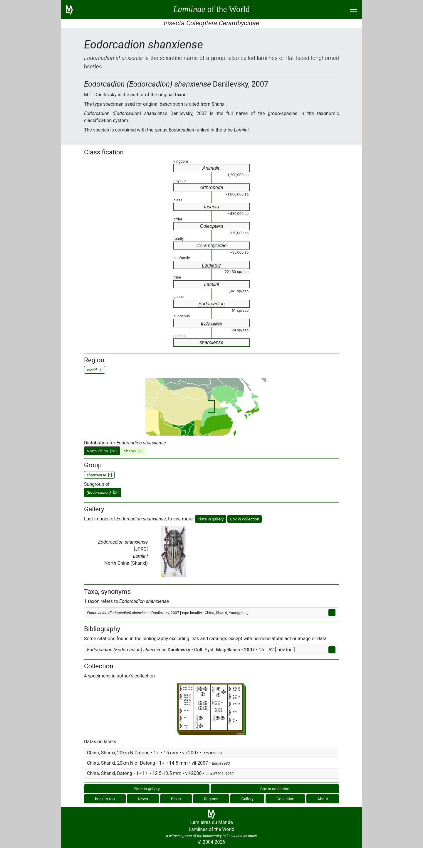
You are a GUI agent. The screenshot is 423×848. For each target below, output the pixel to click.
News (143, 798)
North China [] (102, 451)
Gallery (247, 798)
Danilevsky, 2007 (165, 613)
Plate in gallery (211, 519)
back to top (105, 798)
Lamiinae (211, 264)
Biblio (176, 798)
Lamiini (211, 284)
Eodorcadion (211, 303)
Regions (211, 798)
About (323, 798)
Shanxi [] (134, 451)
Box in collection (244, 519)
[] (103, 492)
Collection (286, 798)
